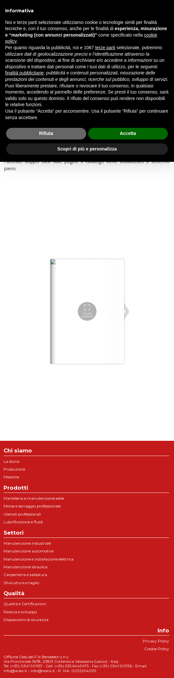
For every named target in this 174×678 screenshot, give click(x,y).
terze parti (105, 47)
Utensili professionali (22, 514)
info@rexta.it (43, 670)
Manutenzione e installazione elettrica (39, 559)
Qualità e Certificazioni (25, 603)
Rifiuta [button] (46, 133)
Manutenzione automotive (29, 551)
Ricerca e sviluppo (20, 611)
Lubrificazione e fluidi (23, 521)
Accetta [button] (128, 133)
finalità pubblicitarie (24, 72)
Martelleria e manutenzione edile (34, 498)
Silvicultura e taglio (21, 582)
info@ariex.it (15, 670)
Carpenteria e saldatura (25, 574)
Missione (11, 476)
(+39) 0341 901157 (26, 665)
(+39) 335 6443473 (72, 665)
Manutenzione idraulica (25, 566)
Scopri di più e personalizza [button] (87, 148)
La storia (11, 461)
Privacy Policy (156, 641)
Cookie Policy (156, 648)
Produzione (14, 469)
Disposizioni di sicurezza (26, 619)
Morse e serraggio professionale (32, 506)
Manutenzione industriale (27, 543)
